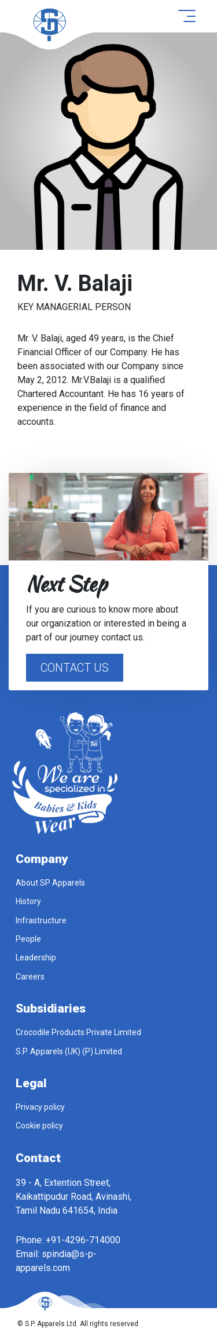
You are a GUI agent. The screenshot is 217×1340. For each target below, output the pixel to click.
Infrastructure (41, 920)
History (28, 901)
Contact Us (75, 668)
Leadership (36, 957)
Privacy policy (40, 1107)
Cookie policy (39, 1125)
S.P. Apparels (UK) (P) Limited (69, 1051)
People (28, 939)
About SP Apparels (50, 882)
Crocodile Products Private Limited (78, 1032)
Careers (30, 976)
